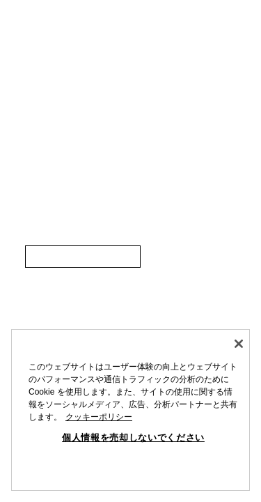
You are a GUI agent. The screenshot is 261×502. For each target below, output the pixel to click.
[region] (130, 410)
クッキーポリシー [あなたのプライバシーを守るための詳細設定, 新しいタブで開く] (98, 417)
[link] (83, 256)
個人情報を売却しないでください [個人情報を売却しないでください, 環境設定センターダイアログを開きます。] (133, 437)
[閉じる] (238, 343)
